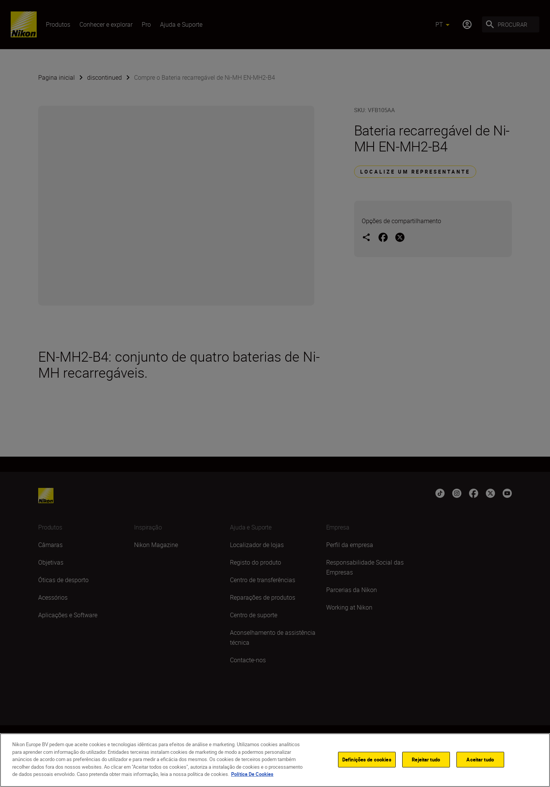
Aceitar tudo (480, 759)
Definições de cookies (366, 759)
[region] (275, 760)
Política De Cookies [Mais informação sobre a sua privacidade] (252, 774)
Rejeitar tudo (426, 759)
